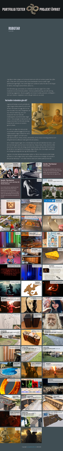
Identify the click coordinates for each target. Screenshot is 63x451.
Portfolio (9, 9)
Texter (20, 9)
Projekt (45, 9)
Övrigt (55, 9)
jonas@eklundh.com (31, 447)
